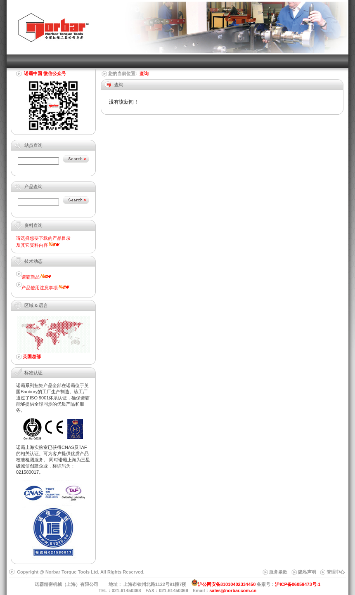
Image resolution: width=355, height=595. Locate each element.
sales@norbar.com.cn (232, 590)
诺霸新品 (30, 276)
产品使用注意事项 (39, 287)
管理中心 (336, 571)
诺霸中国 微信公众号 (45, 73)
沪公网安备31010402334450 (227, 584)
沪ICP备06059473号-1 (297, 584)
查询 (144, 73)
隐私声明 (307, 571)
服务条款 (278, 571)
